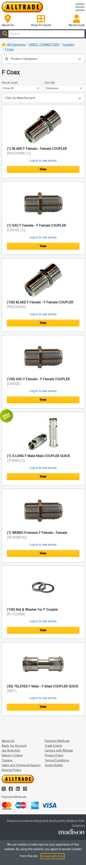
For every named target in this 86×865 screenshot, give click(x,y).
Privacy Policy (54, 755)
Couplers (68, 44)
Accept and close (52, 856)
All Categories (16, 44)
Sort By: (50, 83)
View (43, 169)
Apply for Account (14, 746)
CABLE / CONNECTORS (44, 44)
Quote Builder (54, 765)
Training (7, 760)
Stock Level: (10, 83)
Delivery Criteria (12, 755)
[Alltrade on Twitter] (4, 789)
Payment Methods (57, 741)
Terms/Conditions (57, 760)
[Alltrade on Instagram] (25, 789)
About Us (8, 741)
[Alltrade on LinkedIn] (18, 789)
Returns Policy (11, 770)
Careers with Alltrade (59, 750)
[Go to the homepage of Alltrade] (22, 7)
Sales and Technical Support (21, 765)
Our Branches (11, 750)
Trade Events (53, 746)
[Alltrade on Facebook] (11, 789)
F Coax (9, 49)
